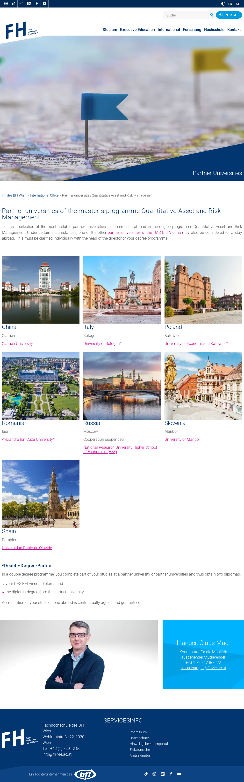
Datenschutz (139, 738)
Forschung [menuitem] (192, 29)
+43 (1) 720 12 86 (65, 748)
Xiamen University (17, 343)
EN (230, 4)
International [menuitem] (169, 29)
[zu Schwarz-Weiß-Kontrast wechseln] (223, 4)
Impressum (138, 732)
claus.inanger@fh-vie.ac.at (203, 668)
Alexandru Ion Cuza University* (28, 439)
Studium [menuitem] (110, 29)
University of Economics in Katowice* (196, 343)
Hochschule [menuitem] (214, 29)
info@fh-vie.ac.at (57, 754)
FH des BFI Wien (14, 195)
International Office (44, 195)
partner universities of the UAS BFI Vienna (144, 232)
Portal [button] (229, 15)
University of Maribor (182, 439)
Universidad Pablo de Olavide (27, 548)
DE (238, 4)
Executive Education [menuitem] (137, 29)
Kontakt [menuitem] (234, 29)
